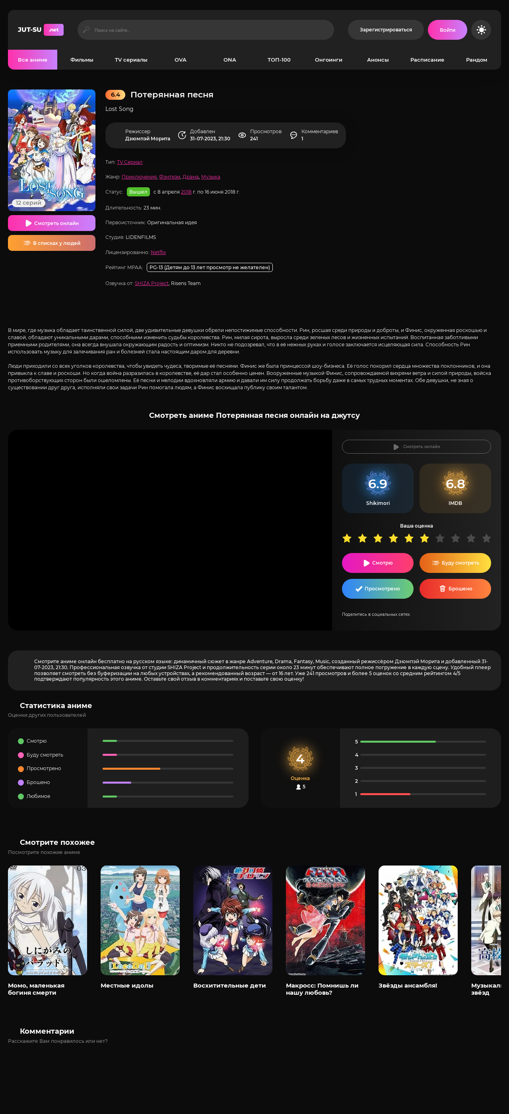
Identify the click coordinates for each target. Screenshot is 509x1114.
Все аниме (32, 59)
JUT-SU (41, 30)
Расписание (427, 59)
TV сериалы (131, 59)
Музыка (210, 177)
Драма (191, 177)
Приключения (139, 177)
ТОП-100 (279, 59)
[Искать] (86, 30)
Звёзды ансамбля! (408, 985)
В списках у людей (56, 243)
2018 (186, 192)
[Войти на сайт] (447, 30)
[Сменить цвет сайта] (481, 30)
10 (489, 538)
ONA (229, 59)
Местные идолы (127, 985)
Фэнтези (169, 177)
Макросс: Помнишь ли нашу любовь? (322, 989)
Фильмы (81, 59)
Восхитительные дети (229, 985)
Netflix (158, 252)
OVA (181, 59)
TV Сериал (130, 162)
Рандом (476, 59)
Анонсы (378, 59)
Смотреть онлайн (56, 223)
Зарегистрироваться (386, 30)
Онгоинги (328, 59)
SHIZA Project (152, 283)
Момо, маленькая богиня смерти (36, 989)
